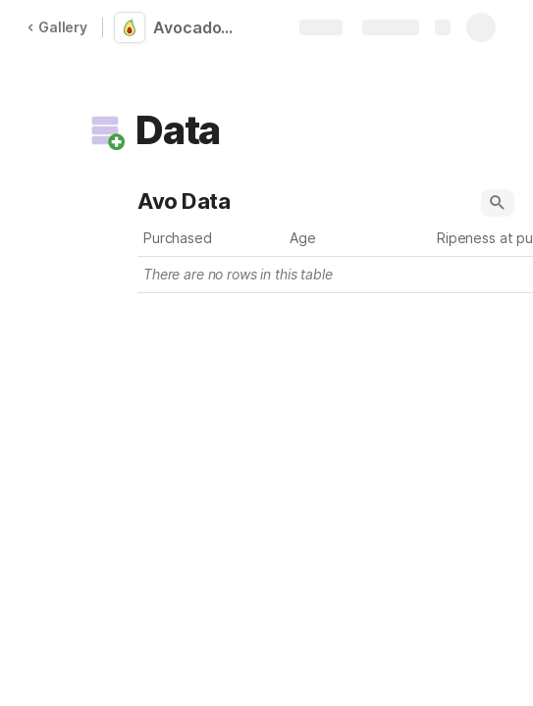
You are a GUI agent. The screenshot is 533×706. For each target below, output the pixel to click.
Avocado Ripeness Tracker (198, 27)
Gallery (57, 27)
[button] (105, 130)
